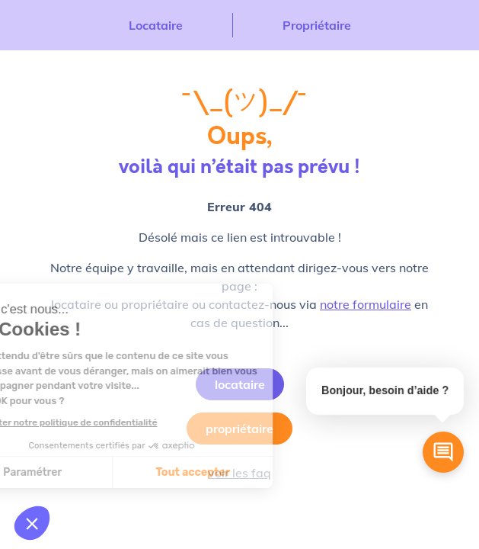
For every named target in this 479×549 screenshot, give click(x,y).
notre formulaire (365, 304)
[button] (32, 523)
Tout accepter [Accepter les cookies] (113, 472)
